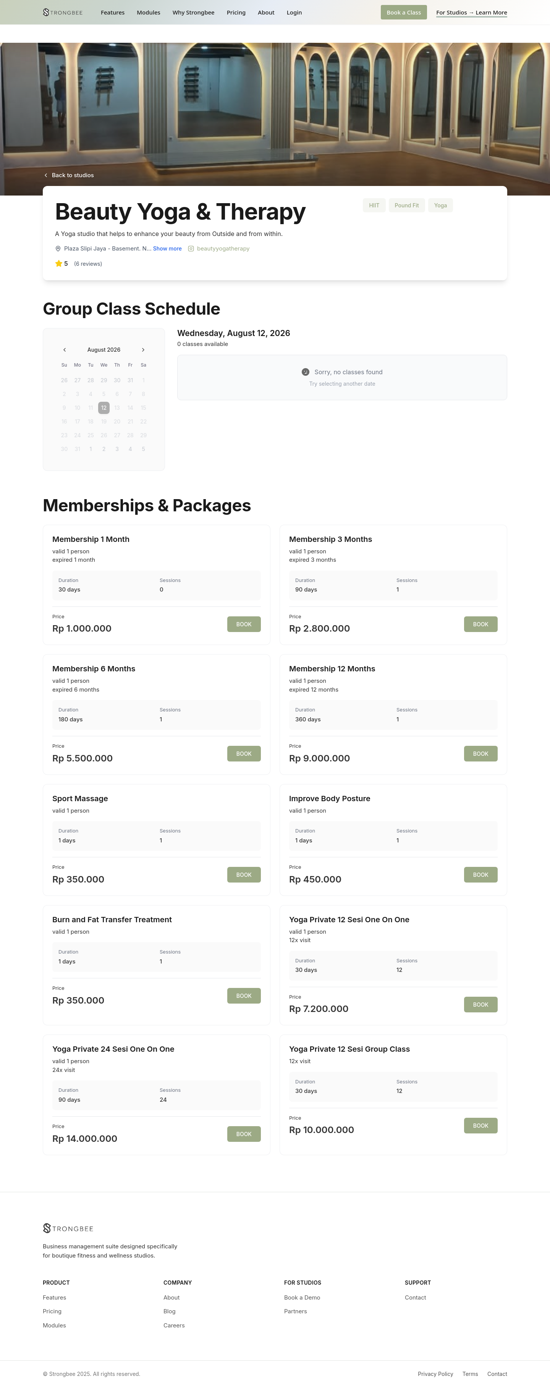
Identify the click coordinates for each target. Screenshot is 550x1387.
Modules (148, 12)
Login (294, 12)
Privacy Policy (435, 1374)
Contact (415, 1297)
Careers (174, 1325)
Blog (169, 1311)
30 (117, 380)
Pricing (236, 12)
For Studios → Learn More (471, 12)
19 (104, 421)
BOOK (244, 624)
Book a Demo (302, 1297)
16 (64, 421)
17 (77, 421)
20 (117, 421)
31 (130, 380)
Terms (470, 1374)
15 (143, 407)
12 (104, 407)
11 (91, 407)
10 (77, 407)
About (266, 12)
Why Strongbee (194, 12)
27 (77, 380)
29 (103, 380)
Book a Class (404, 12)
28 (90, 380)
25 (90, 435)
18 (91, 421)
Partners (295, 1311)
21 (130, 421)
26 (64, 380)
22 (143, 421)
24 (77, 435)
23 (64, 435)
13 (117, 407)
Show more (167, 248)
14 (130, 407)
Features (113, 12)
